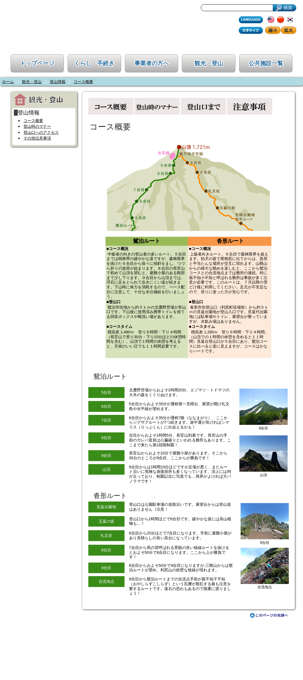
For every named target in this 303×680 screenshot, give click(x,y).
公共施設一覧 (266, 63)
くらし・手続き (94, 63)
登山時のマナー (37, 126)
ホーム (8, 81)
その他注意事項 (37, 138)
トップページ (37, 63)
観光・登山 (208, 63)
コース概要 (83, 81)
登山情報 (57, 81)
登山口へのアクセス (41, 132)
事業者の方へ (151, 63)
